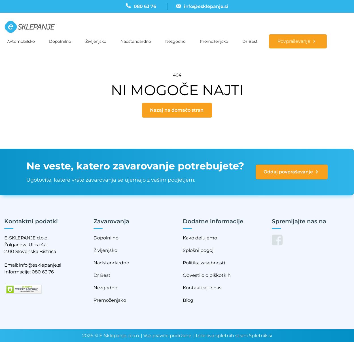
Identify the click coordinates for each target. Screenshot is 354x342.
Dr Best (250, 41)
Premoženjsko (214, 41)
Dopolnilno (60, 41)
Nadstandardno (135, 41)
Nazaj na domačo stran (177, 110)
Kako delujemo (200, 238)
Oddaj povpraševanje (291, 172)
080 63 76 (43, 272)
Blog (188, 300)
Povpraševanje (293, 41)
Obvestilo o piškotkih (207, 275)
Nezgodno (175, 41)
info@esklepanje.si (40, 265)
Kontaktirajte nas (202, 287)
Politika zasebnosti (204, 262)
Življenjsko (95, 41)
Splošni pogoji (199, 250)
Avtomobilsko (21, 41)
